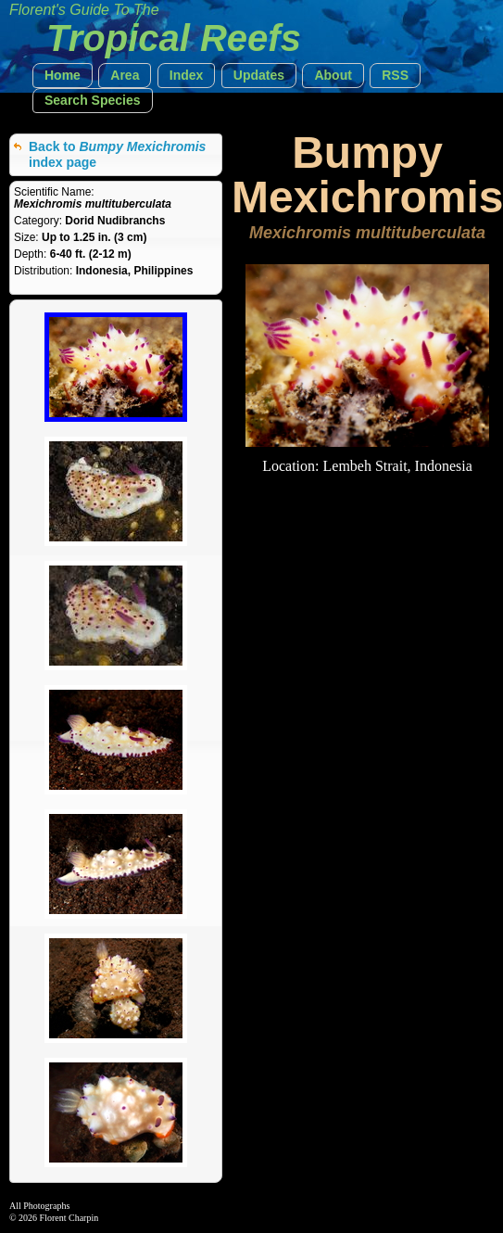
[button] (62, 75)
